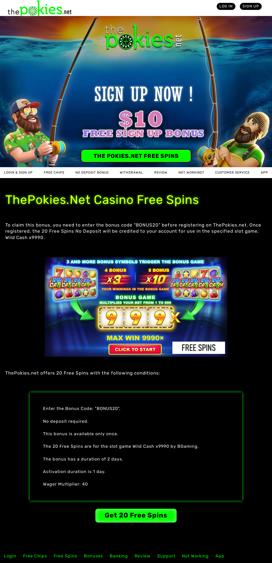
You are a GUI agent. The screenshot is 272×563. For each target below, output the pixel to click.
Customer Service (232, 172)
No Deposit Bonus (92, 172)
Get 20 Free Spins (136, 515)
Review (160, 172)
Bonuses (93, 555)
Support (166, 555)
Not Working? (191, 172)
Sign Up (251, 6)
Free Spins (65, 555)
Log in (226, 6)
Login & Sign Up (18, 172)
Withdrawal (131, 172)
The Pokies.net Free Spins (136, 156)
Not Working (195, 555)
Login (10, 555)
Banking (119, 555)
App (264, 172)
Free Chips (54, 172)
